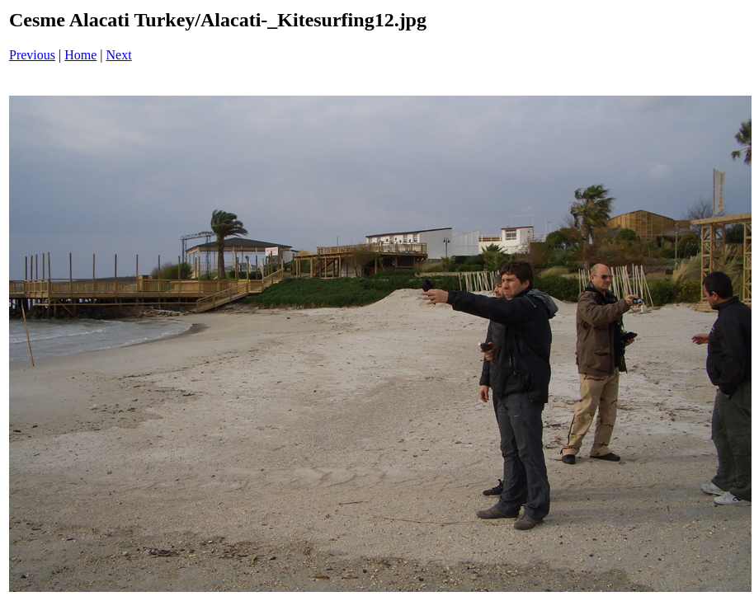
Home (80, 55)
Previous (32, 55)
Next (119, 55)
